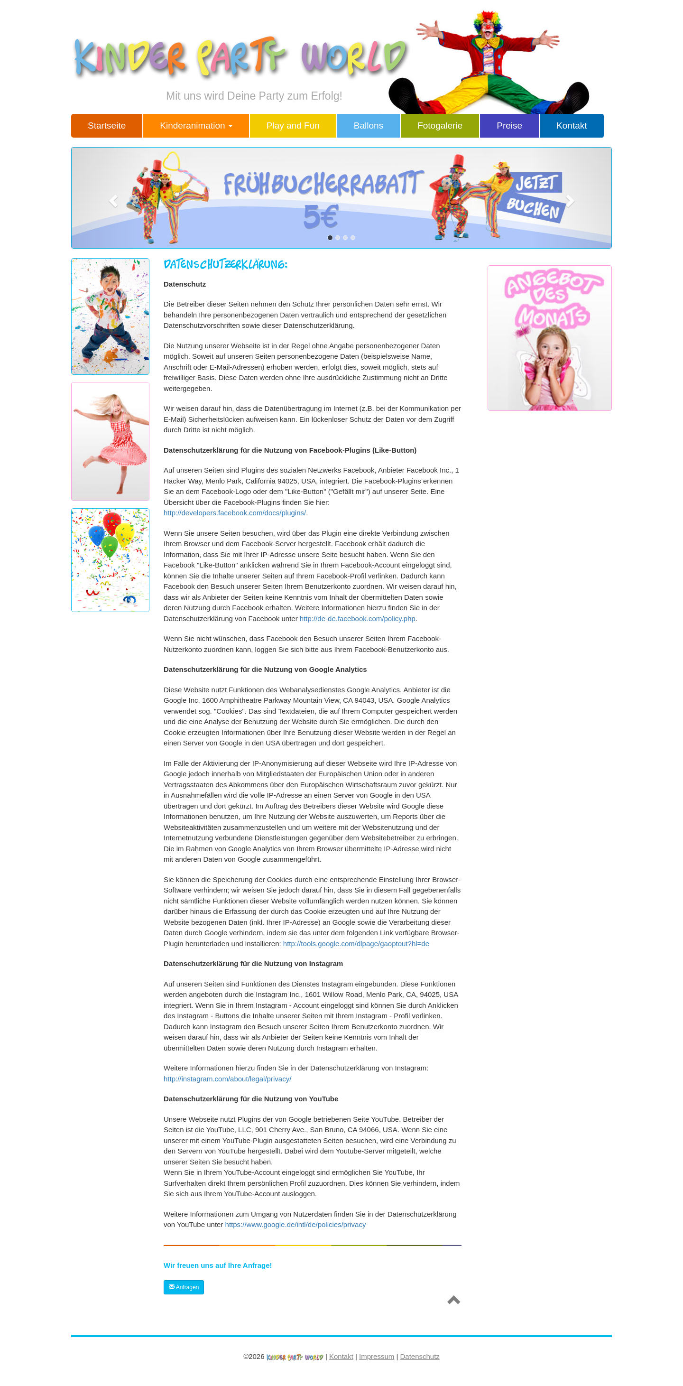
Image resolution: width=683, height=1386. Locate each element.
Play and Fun (293, 125)
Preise (509, 125)
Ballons (368, 125)
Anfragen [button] (184, 1287)
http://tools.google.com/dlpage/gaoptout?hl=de (356, 944)
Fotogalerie (439, 125)
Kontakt (571, 125)
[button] (111, 198)
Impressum (376, 1356)
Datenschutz (419, 1356)
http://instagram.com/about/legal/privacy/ (227, 1079)
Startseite (107, 125)
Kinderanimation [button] (196, 125)
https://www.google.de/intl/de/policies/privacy (295, 1224)
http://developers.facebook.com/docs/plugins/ (235, 513)
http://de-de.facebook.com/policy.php (357, 618)
